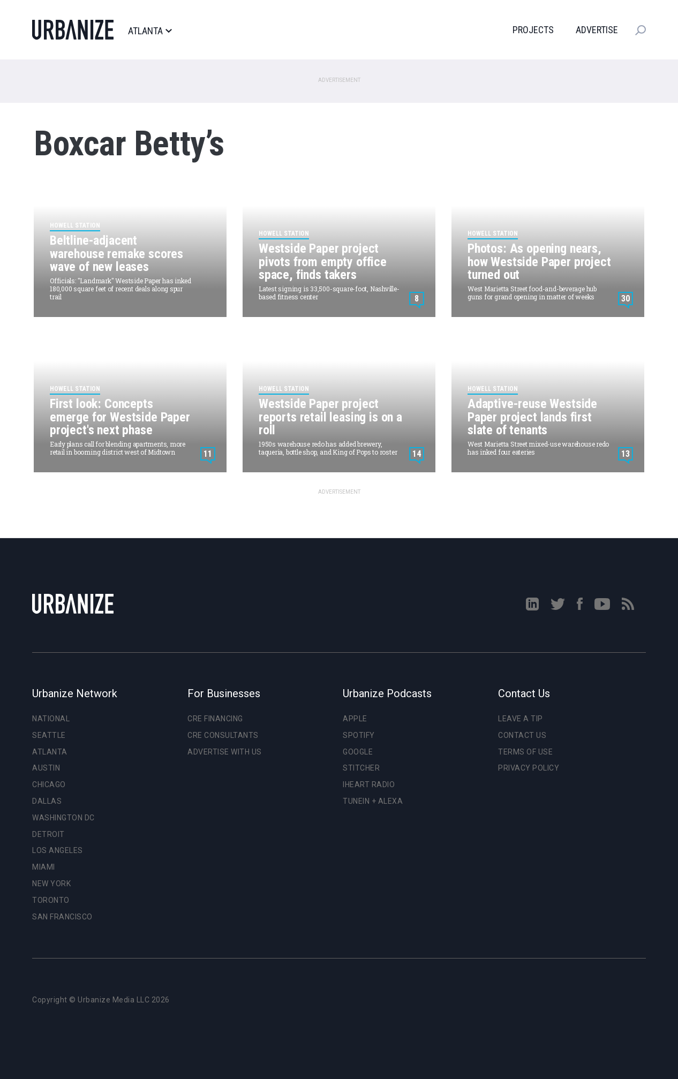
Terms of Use (525, 752)
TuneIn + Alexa (373, 801)
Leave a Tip (520, 718)
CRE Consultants (223, 735)
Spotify (359, 735)
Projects (533, 29)
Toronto (51, 900)
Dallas (47, 801)
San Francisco (62, 916)
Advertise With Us (224, 752)
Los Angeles (57, 850)
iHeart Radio (369, 784)
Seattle (49, 735)
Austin (46, 768)
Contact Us (522, 735)
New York (51, 883)
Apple (355, 718)
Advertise (597, 29)
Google (358, 752)
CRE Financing (215, 718)
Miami (43, 867)
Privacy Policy (528, 768)
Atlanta (149, 31)
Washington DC (63, 817)
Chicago (49, 784)
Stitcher (361, 768)
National (51, 718)
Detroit (48, 834)
